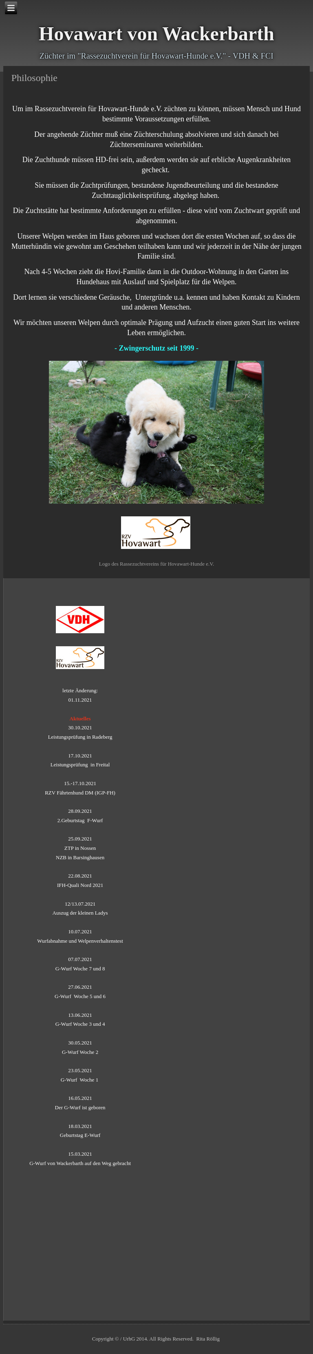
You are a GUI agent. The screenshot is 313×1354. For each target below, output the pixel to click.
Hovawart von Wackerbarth (156, 33)
